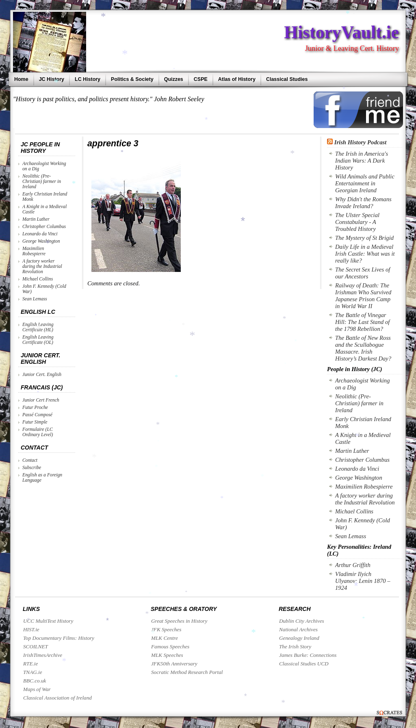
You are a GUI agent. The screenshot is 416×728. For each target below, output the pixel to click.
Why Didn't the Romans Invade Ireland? (363, 202)
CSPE (201, 79)
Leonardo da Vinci (40, 234)
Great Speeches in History (179, 621)
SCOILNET (35, 646)
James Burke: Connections (307, 655)
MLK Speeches (167, 655)
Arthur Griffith (352, 565)
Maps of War (37, 689)
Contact (29, 460)
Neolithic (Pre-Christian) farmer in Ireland (41, 181)
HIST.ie (31, 629)
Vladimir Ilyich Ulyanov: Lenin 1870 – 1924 (362, 581)
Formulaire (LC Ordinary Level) (37, 432)
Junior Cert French (40, 400)
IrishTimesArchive (42, 655)
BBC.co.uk (34, 681)
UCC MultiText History (48, 621)
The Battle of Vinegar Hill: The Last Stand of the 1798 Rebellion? (362, 322)
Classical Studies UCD (304, 664)
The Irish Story (295, 646)
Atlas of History (237, 79)
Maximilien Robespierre (34, 251)
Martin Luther (36, 219)
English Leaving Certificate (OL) (38, 340)
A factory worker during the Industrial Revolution (42, 266)
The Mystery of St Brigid (364, 238)
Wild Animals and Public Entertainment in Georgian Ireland (364, 183)
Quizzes (173, 79)
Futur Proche (35, 407)
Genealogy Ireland (299, 638)
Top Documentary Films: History (58, 638)
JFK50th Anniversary (174, 664)
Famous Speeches (170, 646)
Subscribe (31, 467)
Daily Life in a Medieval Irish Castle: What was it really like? (365, 253)
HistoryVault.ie (341, 32)
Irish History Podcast (360, 142)
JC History (51, 79)
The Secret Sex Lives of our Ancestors (362, 273)
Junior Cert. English (41, 374)
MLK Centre (164, 638)
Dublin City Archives (301, 621)
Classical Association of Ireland (57, 698)
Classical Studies (287, 79)
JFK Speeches (166, 629)
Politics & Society (132, 79)
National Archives (298, 629)
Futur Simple (35, 422)
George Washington (41, 241)
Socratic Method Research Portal (187, 672)
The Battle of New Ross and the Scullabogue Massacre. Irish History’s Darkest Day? (363, 348)
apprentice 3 (113, 143)
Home (21, 79)
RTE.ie (30, 664)
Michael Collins (37, 279)
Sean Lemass (34, 299)
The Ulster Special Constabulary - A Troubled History (357, 222)
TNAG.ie (32, 672)
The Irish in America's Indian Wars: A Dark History (361, 160)
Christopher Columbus (44, 226)
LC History (87, 79)
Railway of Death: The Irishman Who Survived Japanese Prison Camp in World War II (363, 295)
